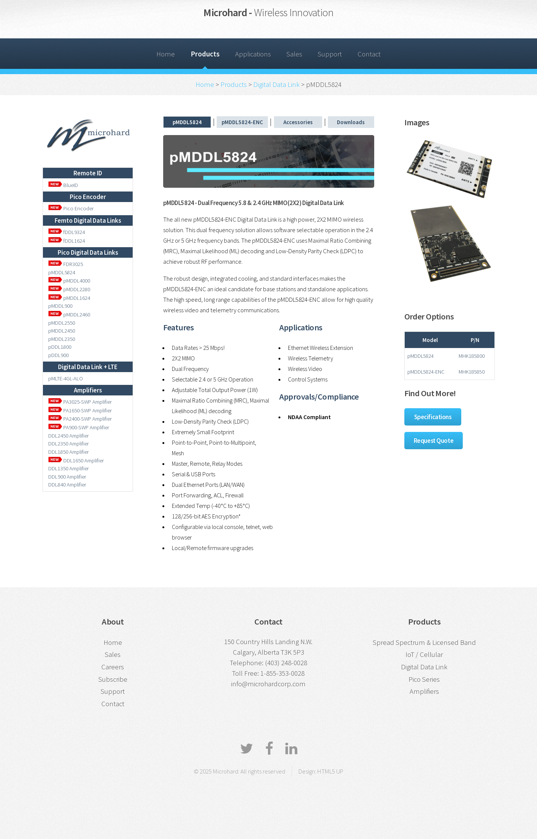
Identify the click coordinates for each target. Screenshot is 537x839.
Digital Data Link (276, 84)
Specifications (432, 417)
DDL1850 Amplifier (68, 451)
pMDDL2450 (61, 330)
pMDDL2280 (69, 289)
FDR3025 (72, 264)
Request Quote (434, 440)
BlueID (63, 184)
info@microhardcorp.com (268, 683)
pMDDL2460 (69, 314)
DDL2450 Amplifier (68, 435)
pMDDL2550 (61, 322)
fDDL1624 (66, 240)
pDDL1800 (59, 346)
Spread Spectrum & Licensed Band (424, 642)
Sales (294, 54)
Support (330, 54)
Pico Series (424, 679)
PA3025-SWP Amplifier (80, 401)
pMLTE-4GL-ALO (65, 378)
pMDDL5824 (61, 272)
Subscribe (112, 679)
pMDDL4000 (69, 280)
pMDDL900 (60, 305)
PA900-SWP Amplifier (78, 427)
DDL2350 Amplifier (68, 443)
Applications (253, 54)
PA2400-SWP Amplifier (80, 418)
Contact (369, 54)
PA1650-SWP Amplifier (80, 410)
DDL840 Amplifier (67, 484)
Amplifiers (424, 691)
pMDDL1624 (69, 297)
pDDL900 (58, 355)
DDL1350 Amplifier (68, 468)
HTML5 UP (330, 771)
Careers (112, 667)
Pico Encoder (71, 208)
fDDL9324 (66, 232)
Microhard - (268, 12)
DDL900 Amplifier (67, 476)
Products (205, 54)
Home (165, 54)
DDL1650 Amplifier (76, 460)
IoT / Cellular (424, 654)
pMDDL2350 (61, 338)
